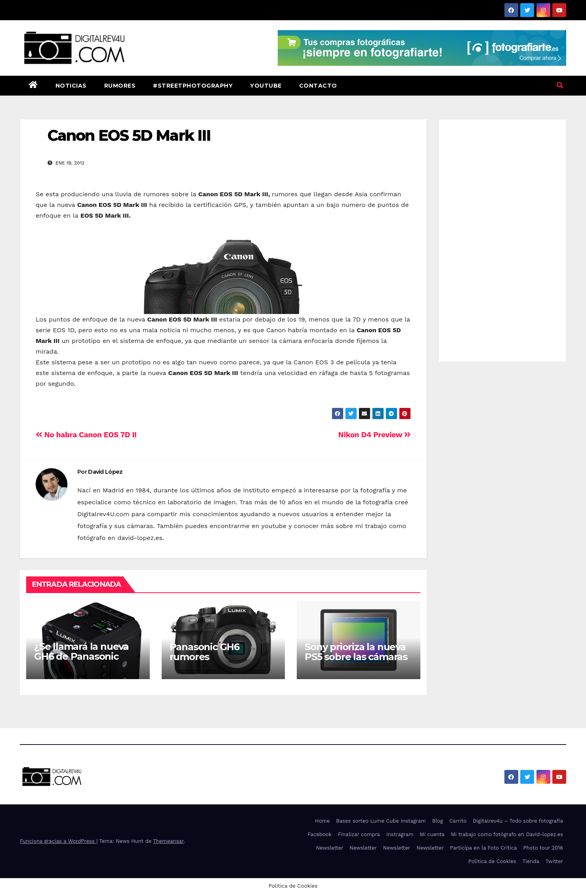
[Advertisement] (502, 239)
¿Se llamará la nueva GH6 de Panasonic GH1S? (81, 656)
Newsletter (330, 848)
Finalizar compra (359, 834)
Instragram (399, 834)
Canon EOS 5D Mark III (129, 135)
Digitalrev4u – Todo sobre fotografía (518, 821)
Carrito (458, 821)
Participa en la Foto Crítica (483, 848)
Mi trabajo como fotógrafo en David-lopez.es (507, 834)
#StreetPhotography (193, 85)
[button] (560, 85)
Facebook (319, 834)
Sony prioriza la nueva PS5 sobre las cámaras (356, 651)
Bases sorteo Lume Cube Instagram (381, 821)
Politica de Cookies (492, 861)
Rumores (120, 85)
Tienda (531, 861)
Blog (437, 821)
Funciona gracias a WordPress (58, 841)
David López (105, 471)
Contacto (318, 85)
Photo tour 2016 (543, 848)
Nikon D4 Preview (374, 434)
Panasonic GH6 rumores (204, 651)
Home (322, 821)
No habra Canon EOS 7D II (86, 434)
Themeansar (168, 841)
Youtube (266, 85)
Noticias (71, 85)
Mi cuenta (432, 834)
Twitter (554, 861)
